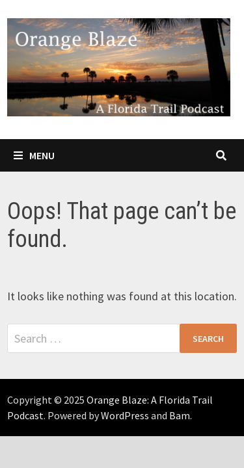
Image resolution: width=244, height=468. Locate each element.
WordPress (125, 415)
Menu (34, 155)
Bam (179, 415)
